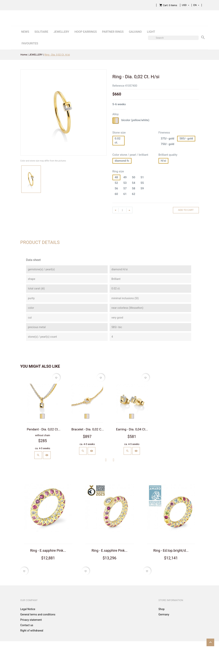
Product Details (40, 242)
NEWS (25, 31)
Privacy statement (31, 619)
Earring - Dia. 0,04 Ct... (132, 429)
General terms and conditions (37, 614)
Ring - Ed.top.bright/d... (171, 550)
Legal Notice (27, 609)
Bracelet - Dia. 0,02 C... (87, 429)
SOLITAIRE (41, 31)
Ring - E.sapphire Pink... (48, 550)
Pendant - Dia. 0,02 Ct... (43, 429)
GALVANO (135, 31)
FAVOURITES (29, 43)
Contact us (26, 625)
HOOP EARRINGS (85, 31)
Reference (118, 85)
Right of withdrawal (31, 630)
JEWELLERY (61, 31)
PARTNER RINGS (112, 31)
